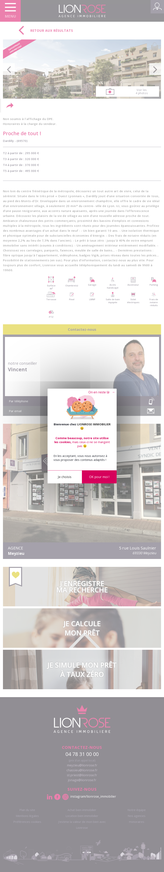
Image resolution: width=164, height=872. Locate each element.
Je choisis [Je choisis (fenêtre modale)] (64, 477)
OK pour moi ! (99, 477)
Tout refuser (98, 392)
